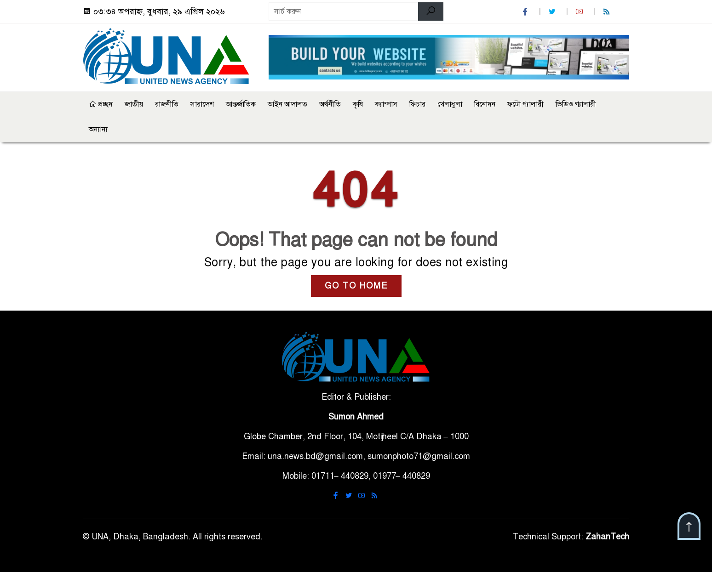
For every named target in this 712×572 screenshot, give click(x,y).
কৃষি (358, 104)
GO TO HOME (356, 286)
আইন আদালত (287, 104)
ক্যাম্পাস (386, 104)
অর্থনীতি (330, 104)
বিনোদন (484, 104)
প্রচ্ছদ (101, 104)
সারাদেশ (202, 104)
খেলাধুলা (449, 104)
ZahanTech (607, 537)
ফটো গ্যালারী (525, 104)
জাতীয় (134, 104)
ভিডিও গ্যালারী (576, 104)
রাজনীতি (166, 104)
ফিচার (417, 104)
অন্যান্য (98, 129)
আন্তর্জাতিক (241, 104)
